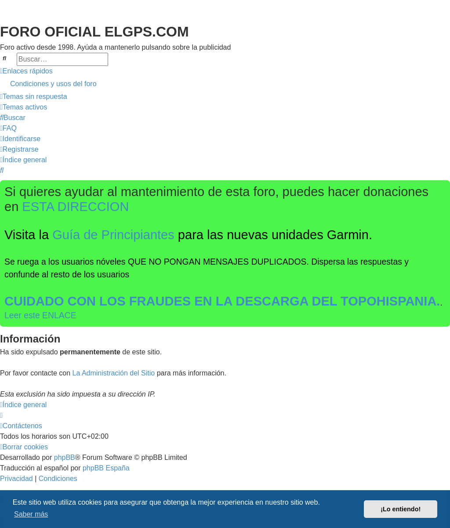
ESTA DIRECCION (75, 207)
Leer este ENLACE (40, 315)
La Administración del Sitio (114, 373)
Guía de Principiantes (113, 235)
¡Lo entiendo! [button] (401, 509)
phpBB (64, 457)
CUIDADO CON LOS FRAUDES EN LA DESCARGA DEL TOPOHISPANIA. (222, 301)
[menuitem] (225, 84)
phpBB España (106, 468)
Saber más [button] (31, 514)
